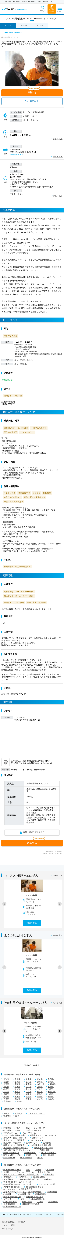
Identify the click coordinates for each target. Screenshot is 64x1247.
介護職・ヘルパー (43, 1214)
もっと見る (58, 875)
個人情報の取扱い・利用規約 (13, 1222)
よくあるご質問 (8, 1225)
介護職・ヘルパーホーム (20, 1214)
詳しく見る (58, 139)
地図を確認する (16, 154)
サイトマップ (7, 1229)
